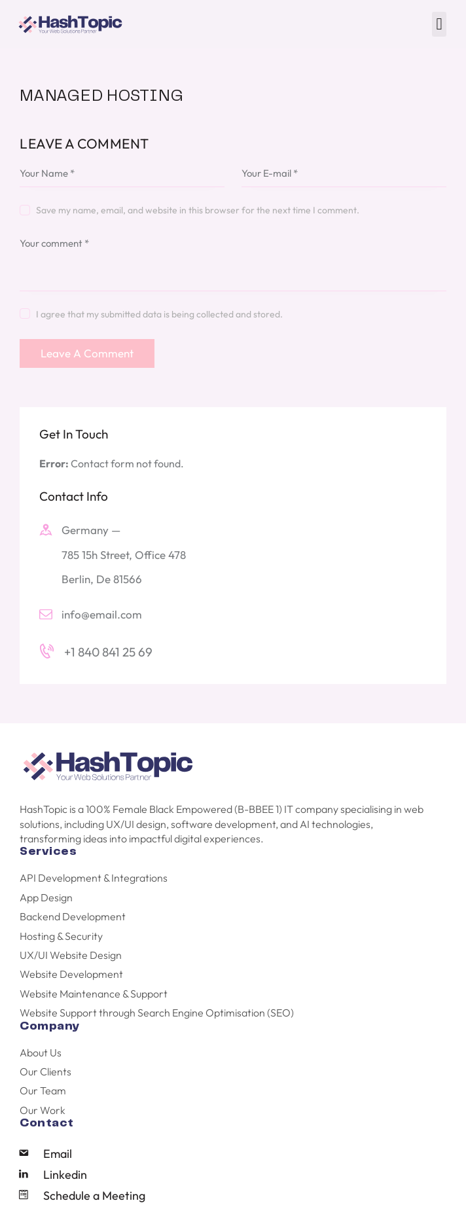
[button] (439, 24)
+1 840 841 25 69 (108, 652)
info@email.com (102, 614)
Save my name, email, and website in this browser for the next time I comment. (197, 210)
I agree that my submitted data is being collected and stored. (159, 314)
